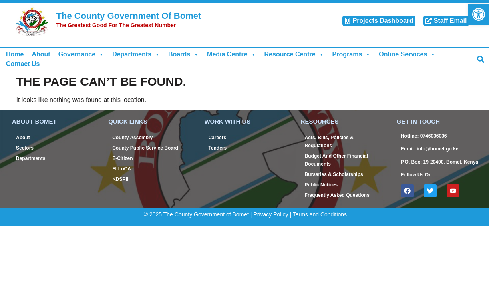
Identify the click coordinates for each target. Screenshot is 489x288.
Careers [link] (217, 137)
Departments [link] (136, 54)
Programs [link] (351, 54)
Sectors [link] (25, 148)
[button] (480, 59)
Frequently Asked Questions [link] (337, 195)
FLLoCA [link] (121, 169)
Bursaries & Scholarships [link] (334, 174)
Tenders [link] (217, 148)
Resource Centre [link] (294, 54)
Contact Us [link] (23, 63)
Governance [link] (81, 54)
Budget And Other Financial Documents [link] (336, 160)
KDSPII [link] (120, 179)
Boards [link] (183, 54)
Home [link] (15, 54)
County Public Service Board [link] (145, 148)
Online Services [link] (407, 54)
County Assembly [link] (132, 137)
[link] (478, 14)
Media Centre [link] (231, 54)
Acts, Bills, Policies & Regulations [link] (329, 141)
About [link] (41, 54)
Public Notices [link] (321, 185)
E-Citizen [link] (122, 158)
